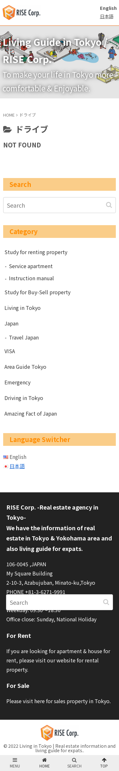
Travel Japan (24, 337)
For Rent (18, 635)
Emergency (17, 382)
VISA (9, 351)
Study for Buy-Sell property (37, 292)
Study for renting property (35, 252)
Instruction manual (31, 278)
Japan (11, 323)
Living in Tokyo (22, 307)
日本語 (106, 16)
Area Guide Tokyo (25, 366)
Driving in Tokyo (23, 398)
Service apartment (31, 266)
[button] (109, 205)
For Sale (17, 685)
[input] (59, 205)
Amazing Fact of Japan (30, 413)
